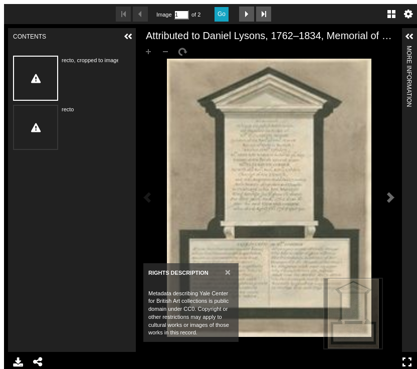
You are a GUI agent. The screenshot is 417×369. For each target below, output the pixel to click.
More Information (408, 50)
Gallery (391, 14)
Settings (408, 14)
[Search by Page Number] (181, 15)
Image (163, 15)
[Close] (228, 272)
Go (222, 14)
